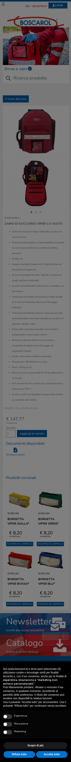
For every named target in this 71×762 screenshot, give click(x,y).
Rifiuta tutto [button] (19, 754)
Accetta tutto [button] (52, 754)
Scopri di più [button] (35, 745)
